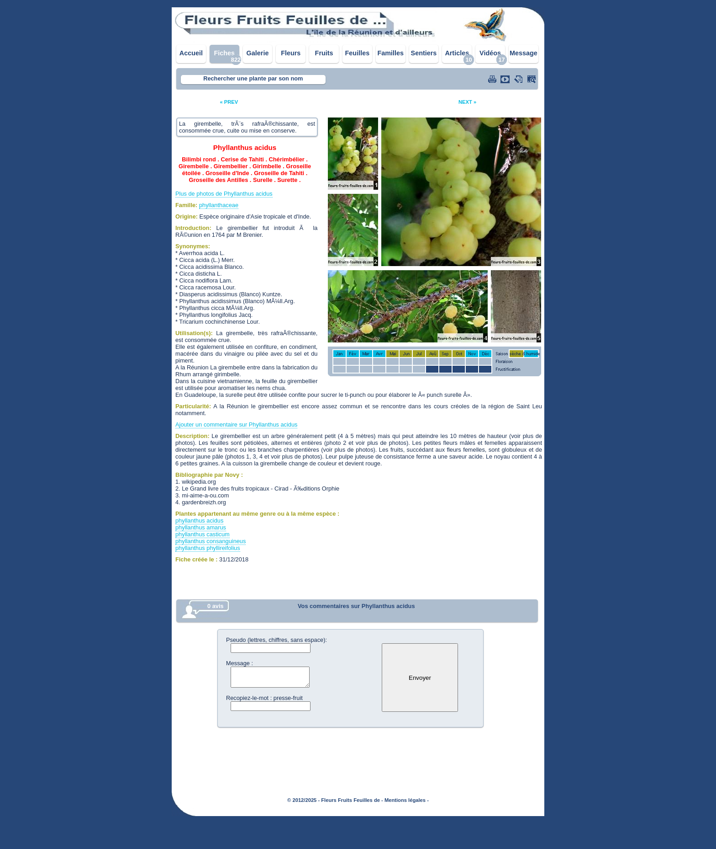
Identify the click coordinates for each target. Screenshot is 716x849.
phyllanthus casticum (202, 534)
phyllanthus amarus (200, 527)
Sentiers (424, 53)
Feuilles (357, 53)
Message (523, 53)
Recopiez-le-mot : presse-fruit (264, 697)
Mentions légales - (406, 800)
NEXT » (467, 102)
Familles (390, 53)
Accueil (191, 53)
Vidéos (490, 53)
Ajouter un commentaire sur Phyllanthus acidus (236, 424)
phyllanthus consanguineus (210, 541)
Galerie (258, 53)
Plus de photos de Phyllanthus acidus (224, 193)
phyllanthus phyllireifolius (207, 548)
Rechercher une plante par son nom (253, 78)
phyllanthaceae (218, 205)
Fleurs (290, 53)
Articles (457, 53)
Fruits (324, 53)
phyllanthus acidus (199, 520)
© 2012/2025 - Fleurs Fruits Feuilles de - (335, 800)
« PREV (229, 102)
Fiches (224, 53)
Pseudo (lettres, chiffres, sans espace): (276, 639)
